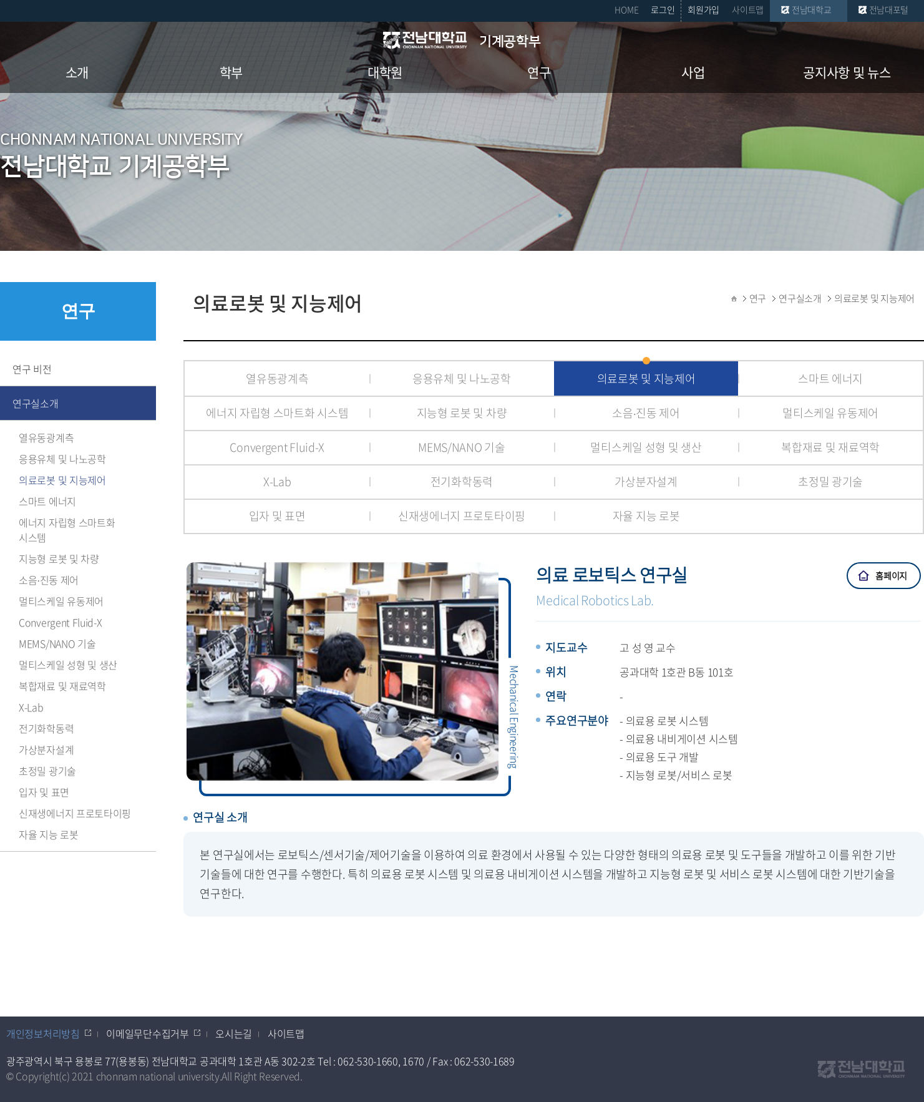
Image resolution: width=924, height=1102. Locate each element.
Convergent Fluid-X (60, 622)
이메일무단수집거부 (147, 1033)
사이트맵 (748, 9)
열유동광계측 (46, 437)
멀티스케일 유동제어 (61, 600)
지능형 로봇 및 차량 (59, 558)
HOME (626, 9)
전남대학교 (812, 9)
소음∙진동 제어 (49, 579)
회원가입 (703, 9)
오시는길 (233, 1033)
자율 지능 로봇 (49, 834)
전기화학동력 (46, 728)
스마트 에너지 (47, 501)
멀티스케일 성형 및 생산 (68, 664)
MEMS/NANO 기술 (57, 643)
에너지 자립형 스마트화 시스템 (67, 530)
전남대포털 (889, 9)
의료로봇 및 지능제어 (62, 479)
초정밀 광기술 (47, 770)
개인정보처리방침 (43, 1033)
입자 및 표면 (44, 791)
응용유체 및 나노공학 (62, 458)
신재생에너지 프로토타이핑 (75, 813)
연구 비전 (32, 368)
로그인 (662, 9)
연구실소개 (35, 403)
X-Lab (31, 707)
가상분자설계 (46, 749)
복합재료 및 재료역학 (62, 685)
